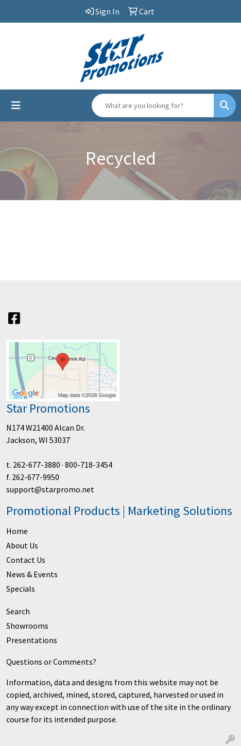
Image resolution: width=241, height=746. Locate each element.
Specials (20, 588)
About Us (22, 545)
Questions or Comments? (51, 661)
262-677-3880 (36, 464)
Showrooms (27, 625)
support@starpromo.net (50, 489)
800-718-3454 (88, 464)
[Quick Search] (153, 105)
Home (17, 531)
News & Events (32, 574)
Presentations (31, 640)
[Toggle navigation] (16, 105)
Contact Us (25, 560)
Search (18, 611)
